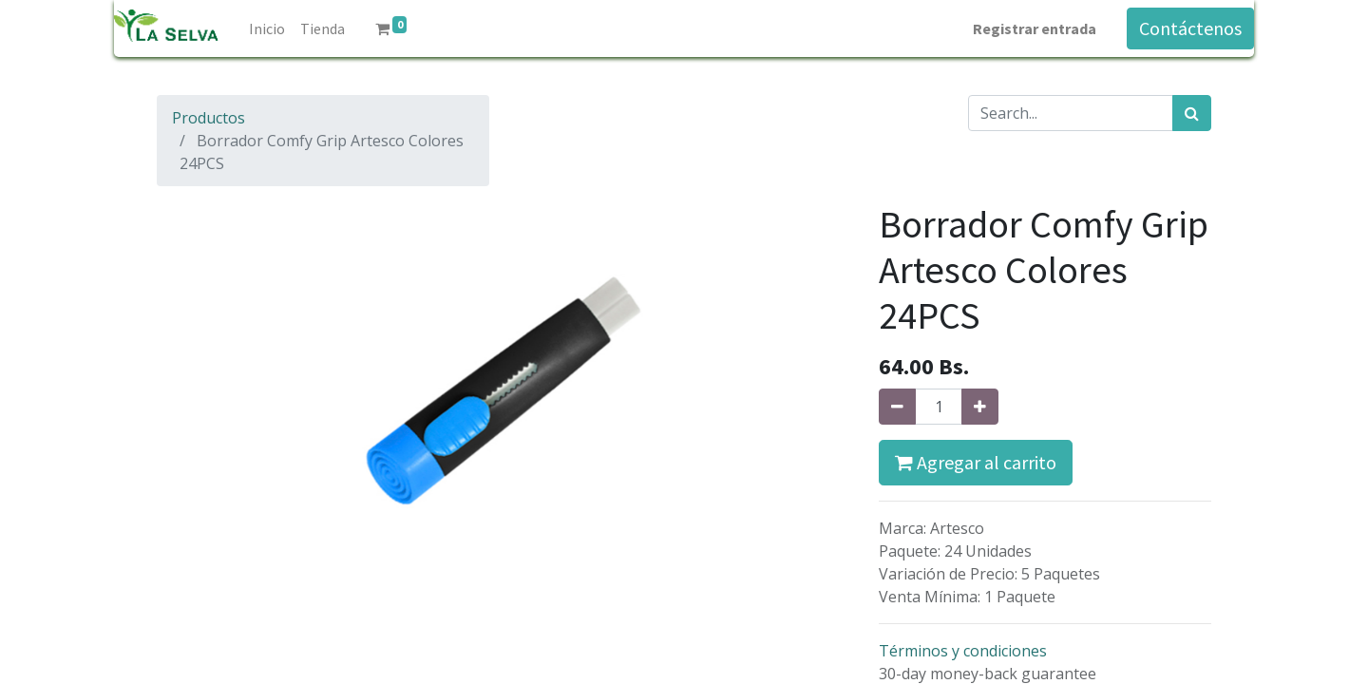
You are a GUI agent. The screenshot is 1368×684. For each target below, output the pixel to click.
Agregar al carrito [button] (975, 462)
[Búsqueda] (1191, 113)
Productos (208, 117)
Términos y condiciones (963, 650)
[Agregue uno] (979, 407)
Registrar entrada (1034, 28)
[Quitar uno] (897, 407)
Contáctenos (1190, 28)
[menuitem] (267, 29)
